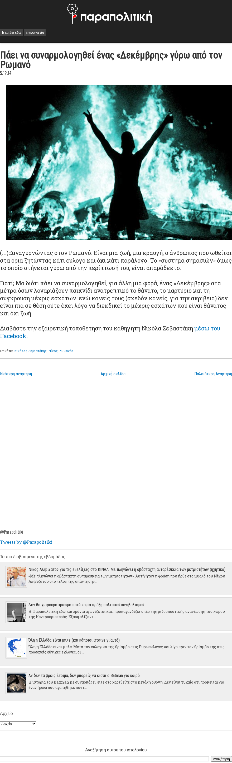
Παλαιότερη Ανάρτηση (213, 373)
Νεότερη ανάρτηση (16, 373)
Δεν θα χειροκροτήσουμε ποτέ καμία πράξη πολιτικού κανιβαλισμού (86, 604)
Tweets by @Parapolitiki (26, 542)
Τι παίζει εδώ (11, 32)
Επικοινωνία (35, 32)
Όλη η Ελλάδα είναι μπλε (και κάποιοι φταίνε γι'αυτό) (74, 640)
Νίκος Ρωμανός (61, 351)
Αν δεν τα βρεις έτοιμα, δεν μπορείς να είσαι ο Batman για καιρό (84, 675)
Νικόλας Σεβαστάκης (30, 351)
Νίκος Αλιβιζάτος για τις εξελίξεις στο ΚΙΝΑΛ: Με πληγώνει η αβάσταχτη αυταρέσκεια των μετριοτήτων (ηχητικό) (126, 569)
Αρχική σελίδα (113, 373)
